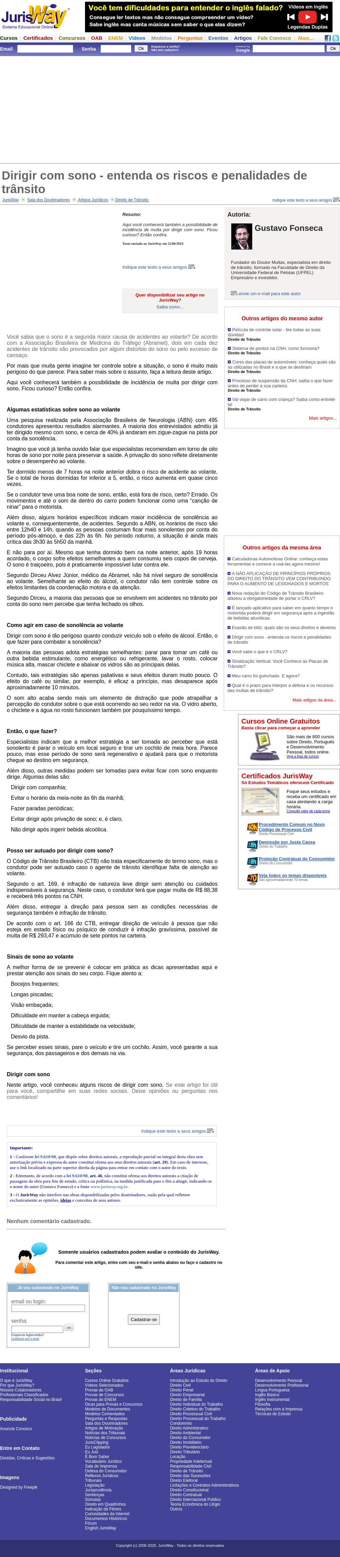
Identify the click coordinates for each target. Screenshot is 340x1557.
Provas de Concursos (104, 1394)
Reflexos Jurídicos (101, 1475)
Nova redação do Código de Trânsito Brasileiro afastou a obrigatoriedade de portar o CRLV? (275, 596)
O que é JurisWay (16, 1380)
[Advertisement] (170, 108)
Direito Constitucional (189, 1490)
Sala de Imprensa (101, 1466)
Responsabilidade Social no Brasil (31, 1399)
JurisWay (10, 200)
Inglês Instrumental (272, 1399)
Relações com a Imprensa (278, 1409)
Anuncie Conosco (16, 1428)
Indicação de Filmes (103, 1509)
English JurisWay (100, 1528)
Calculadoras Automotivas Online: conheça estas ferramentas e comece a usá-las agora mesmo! (277, 561)
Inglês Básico (267, 1394)
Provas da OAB (99, 1390)
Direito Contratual (186, 1494)
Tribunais (93, 1480)
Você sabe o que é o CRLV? (259, 651)
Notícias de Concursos (105, 1437)
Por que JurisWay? (17, 1385)
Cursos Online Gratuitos (107, 1380)
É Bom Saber (97, 1456)
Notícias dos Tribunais (105, 1433)
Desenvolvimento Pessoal (278, 1380)
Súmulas (93, 1499)
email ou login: (28, 1301)
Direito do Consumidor (190, 1437)
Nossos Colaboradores (20, 1390)
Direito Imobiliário (186, 1442)
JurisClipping (96, 1442)
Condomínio (181, 1423)
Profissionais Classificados (24, 1394)
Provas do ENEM (100, 1399)
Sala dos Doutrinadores (48, 200)
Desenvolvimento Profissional (281, 1385)
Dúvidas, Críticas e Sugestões (27, 1458)
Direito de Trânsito (132, 200)
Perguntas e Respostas (106, 1418)
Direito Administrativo (189, 1428)
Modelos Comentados (105, 1413)
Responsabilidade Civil (190, 1466)
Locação (177, 1456)
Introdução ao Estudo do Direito (198, 1380)
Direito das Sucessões (190, 1475)
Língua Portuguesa (272, 1390)
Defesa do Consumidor (106, 1471)
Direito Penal (181, 1390)
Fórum (91, 1523)
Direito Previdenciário (189, 1447)
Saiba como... (170, 306)
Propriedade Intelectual (191, 1461)
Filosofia (262, 1404)
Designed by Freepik (18, 1487)
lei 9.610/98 (45, 1156)
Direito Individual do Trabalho (196, 1404)
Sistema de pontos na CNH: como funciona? (276, 348)
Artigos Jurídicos (93, 200)
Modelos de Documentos (107, 1409)
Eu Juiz (91, 1452)
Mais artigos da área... (314, 700)
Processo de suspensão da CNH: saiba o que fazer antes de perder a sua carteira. (280, 383)
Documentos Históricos (106, 1518)
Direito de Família (186, 1399)
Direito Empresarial (187, 1394)
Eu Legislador (97, 1447)
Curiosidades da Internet (107, 1513)
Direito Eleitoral (184, 1480)
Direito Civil (180, 1385)
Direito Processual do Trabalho (198, 1418)
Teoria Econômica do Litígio (195, 1504)
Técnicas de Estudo (273, 1413)
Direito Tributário (185, 1452)
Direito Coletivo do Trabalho (195, 1409)
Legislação (94, 1485)
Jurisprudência (98, 1490)
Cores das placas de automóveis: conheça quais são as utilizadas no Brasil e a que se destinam (282, 364)
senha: (19, 1321)
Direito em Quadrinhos (105, 1504)
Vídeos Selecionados (104, 1385)
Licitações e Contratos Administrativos (204, 1485)
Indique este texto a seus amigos (306, 200)
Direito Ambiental (185, 1433)
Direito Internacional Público (195, 1499)
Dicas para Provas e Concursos (113, 1404)
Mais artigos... (323, 418)
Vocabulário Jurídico (103, 1461)
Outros (176, 1509)
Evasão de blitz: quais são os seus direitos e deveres (284, 627)
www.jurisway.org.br (108, 1186)
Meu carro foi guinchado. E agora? (266, 675)
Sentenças (94, 1494)
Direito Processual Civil (191, 1413)
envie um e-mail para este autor (270, 293)
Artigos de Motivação (104, 1428)
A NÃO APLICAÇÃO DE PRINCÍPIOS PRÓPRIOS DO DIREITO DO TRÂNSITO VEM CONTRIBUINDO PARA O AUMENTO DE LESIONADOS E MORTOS (278, 578)
